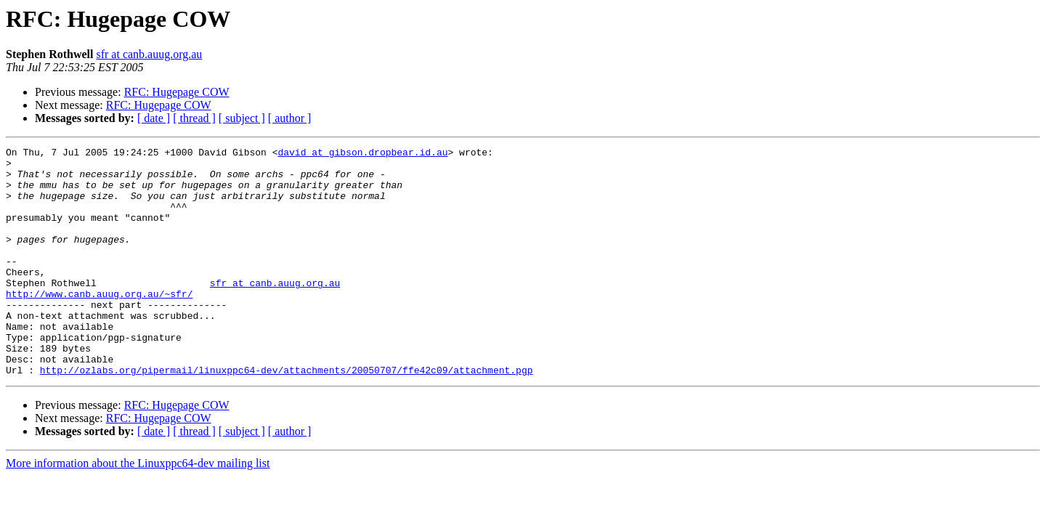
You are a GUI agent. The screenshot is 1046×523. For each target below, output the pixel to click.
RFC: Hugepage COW (177, 92)
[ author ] (290, 118)
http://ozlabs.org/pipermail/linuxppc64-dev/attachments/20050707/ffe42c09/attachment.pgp (286, 415)
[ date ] (153, 118)
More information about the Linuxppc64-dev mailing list (137, 509)
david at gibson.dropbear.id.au (362, 154)
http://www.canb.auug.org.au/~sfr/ (99, 324)
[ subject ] (242, 118)
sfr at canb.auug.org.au (149, 54)
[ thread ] (194, 118)
